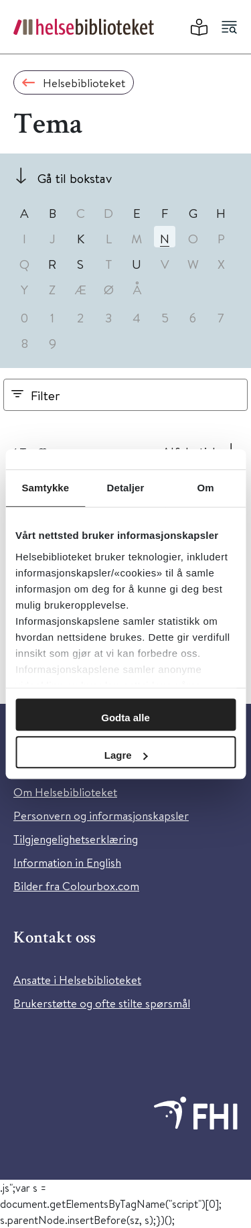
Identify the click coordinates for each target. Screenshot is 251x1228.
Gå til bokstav (74, 178)
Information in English (67, 862)
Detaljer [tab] (126, 487)
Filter (45, 395)
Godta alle (125, 717)
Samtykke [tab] (45, 487)
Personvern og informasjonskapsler (101, 815)
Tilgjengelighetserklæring (75, 839)
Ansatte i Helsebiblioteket (77, 979)
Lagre (126, 755)
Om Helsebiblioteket (65, 792)
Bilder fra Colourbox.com (76, 886)
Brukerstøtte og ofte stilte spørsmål (101, 1003)
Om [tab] (205, 487)
